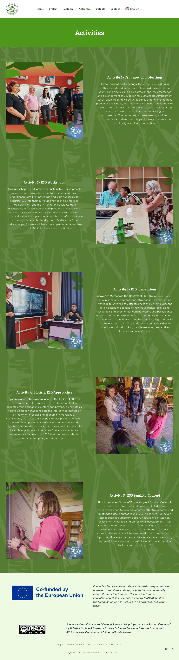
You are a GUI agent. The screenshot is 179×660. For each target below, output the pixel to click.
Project (54, 8)
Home (41, 8)
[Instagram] (172, 649)
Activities (85, 8)
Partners (68, 8)
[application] (139, 8)
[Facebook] (166, 649)
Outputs (100, 8)
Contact (114, 8)
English (135, 8)
